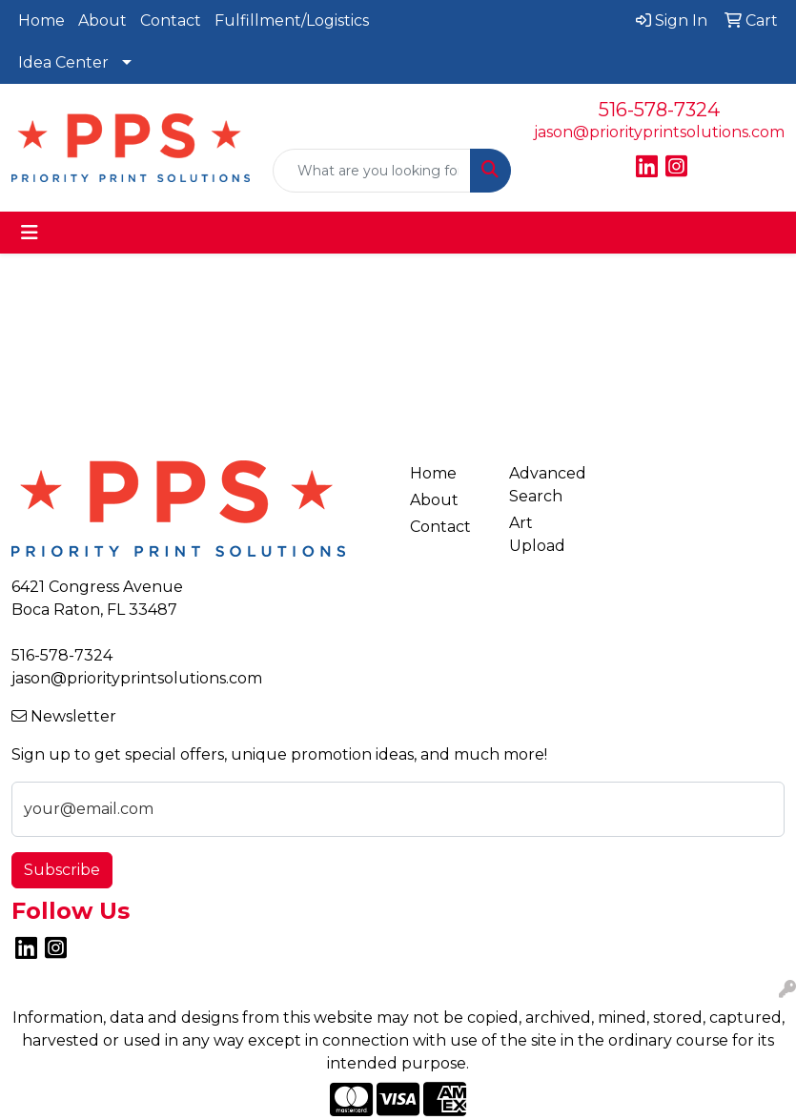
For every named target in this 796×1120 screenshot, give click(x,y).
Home (41, 20)
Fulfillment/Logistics (291, 20)
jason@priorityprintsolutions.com (659, 132)
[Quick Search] (372, 171)
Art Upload (537, 534)
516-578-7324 (659, 109)
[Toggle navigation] (30, 232)
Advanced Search (547, 484)
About (102, 20)
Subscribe (62, 870)
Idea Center (63, 62)
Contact (170, 20)
